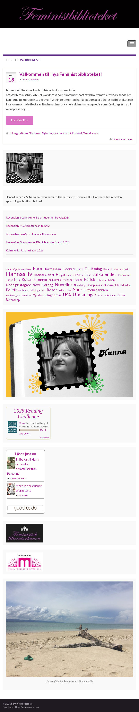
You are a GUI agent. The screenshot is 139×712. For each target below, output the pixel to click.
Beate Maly (23, 495)
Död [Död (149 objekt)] (80, 269)
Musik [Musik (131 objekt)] (111, 279)
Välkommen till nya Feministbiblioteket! (60, 74)
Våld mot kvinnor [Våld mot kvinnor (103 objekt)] (106, 295)
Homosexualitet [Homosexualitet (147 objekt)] (44, 275)
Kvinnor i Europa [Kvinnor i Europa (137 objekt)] (73, 279)
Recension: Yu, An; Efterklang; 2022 (28, 225)
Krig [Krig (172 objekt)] (17, 280)
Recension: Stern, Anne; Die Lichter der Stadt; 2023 (37, 242)
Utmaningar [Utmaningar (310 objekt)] (85, 295)
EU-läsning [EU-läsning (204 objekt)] (93, 269)
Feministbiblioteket (16, 43)
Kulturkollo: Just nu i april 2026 (24, 250)
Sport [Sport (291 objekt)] (78, 290)
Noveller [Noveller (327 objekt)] (64, 284)
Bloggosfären (19, 133)
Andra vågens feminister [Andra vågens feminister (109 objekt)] (18, 269)
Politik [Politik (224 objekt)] (11, 290)
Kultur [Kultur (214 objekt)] (27, 279)
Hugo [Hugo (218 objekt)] (60, 274)
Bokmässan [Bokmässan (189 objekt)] (52, 269)
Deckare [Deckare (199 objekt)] (69, 269)
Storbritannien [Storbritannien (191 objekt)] (97, 290)
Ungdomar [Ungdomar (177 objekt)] (53, 295)
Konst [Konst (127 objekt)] (9, 279)
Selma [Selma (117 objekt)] (62, 290)
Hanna (25, 79)
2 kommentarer (123, 139)
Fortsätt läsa (19, 120)
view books (44, 437)
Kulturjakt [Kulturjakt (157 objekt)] (40, 279)
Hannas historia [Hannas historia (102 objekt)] (121, 269)
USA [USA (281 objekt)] (67, 295)
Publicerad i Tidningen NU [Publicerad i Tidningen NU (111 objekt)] (31, 290)
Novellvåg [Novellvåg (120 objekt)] (79, 285)
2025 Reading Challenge (28, 413)
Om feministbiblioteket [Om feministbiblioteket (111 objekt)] (119, 285)
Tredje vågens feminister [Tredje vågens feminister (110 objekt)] (19, 295)
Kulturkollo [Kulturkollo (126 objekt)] (55, 279)
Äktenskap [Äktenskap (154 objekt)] (13, 300)
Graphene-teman (30, 707)
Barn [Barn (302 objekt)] (37, 269)
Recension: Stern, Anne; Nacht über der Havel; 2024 (38, 217)
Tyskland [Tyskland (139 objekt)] (38, 295)
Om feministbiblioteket (67, 133)
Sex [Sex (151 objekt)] (69, 290)
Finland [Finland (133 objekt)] (107, 269)
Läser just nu (25, 454)
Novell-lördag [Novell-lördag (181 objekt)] (43, 285)
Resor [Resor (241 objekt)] (52, 290)
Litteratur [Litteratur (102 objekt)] (102, 280)
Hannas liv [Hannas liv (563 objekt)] (19, 274)
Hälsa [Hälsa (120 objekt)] (88, 275)
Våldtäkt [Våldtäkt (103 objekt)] (121, 295)
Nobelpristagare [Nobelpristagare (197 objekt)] (18, 285)
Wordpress (90, 133)
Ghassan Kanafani (18, 478)
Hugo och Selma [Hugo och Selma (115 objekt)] (74, 275)
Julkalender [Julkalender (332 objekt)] (105, 274)
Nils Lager (35, 133)
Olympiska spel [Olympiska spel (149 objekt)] (96, 285)
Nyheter (35, 79)
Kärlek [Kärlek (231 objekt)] (89, 279)
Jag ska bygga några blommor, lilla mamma (31, 234)
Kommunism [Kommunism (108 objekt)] (124, 275)
